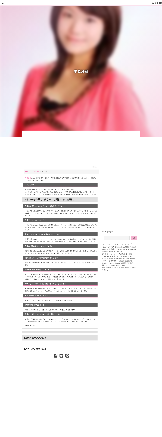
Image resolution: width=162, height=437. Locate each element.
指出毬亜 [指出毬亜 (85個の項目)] (110, 258)
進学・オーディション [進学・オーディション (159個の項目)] (110, 268)
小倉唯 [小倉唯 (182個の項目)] (112, 256)
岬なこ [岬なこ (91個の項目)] (132, 256)
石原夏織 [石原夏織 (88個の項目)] (121, 261)
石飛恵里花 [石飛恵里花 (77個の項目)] (128, 261)
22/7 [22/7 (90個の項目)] (103, 244)
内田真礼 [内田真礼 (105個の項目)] (126, 249)
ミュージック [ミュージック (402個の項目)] (108, 247)
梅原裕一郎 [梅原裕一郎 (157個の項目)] (118, 258)
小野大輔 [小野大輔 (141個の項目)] (119, 256)
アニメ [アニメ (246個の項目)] (113, 244)
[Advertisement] (61, 362)
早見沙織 (28, 178)
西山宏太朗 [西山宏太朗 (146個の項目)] (106, 265)
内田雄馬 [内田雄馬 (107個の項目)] (133, 249)
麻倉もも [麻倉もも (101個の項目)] (105, 270)
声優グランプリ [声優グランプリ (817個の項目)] (110, 254)
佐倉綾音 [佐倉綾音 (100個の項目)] (119, 249)
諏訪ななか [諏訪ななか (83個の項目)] (115, 265)
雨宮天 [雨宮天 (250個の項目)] (121, 267)
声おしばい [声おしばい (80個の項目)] (112, 251)
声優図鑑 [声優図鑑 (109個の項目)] (122, 254)
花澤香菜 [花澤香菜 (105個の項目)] (124, 263)
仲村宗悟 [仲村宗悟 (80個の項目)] (105, 249)
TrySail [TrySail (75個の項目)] (108, 245)
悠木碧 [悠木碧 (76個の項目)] (104, 258)
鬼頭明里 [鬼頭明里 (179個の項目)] (133, 267)
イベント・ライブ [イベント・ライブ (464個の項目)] (124, 244)
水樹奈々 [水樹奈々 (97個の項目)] (105, 261)
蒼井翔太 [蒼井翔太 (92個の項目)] (130, 263)
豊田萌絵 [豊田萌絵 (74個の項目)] (122, 265)
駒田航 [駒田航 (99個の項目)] (127, 268)
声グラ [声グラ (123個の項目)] (119, 251)
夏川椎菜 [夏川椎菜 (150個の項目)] (129, 254)
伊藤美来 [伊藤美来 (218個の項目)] (112, 249)
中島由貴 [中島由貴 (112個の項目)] (133, 247)
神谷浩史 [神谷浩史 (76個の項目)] (105, 263)
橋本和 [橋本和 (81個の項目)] (132, 258)
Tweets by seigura (107, 232)
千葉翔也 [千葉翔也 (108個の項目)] (105, 251)
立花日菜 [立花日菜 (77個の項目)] (111, 263)
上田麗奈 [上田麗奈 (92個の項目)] (126, 247)
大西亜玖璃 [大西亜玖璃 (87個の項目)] (105, 256)
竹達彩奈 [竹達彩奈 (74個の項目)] (117, 263)
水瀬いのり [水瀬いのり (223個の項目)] (113, 261)
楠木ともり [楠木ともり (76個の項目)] (126, 258)
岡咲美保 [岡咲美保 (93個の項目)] (126, 256)
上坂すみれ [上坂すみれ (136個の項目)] (119, 247)
